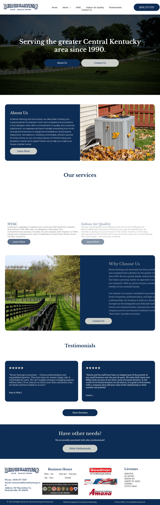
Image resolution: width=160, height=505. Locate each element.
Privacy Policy (120, 502)
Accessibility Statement (136, 502)
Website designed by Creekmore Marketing (80, 502)
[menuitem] (54, 7)
